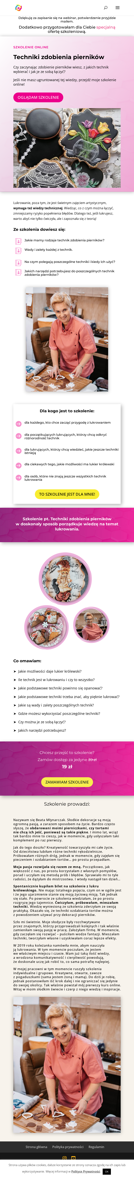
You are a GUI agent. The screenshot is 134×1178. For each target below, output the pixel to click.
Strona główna (36, 1147)
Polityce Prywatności (85, 1171)
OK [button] (107, 1171)
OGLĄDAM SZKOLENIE (38, 97)
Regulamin (96, 1147)
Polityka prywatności (67, 1147)
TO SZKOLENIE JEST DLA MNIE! (67, 494)
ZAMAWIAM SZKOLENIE (67, 782)
